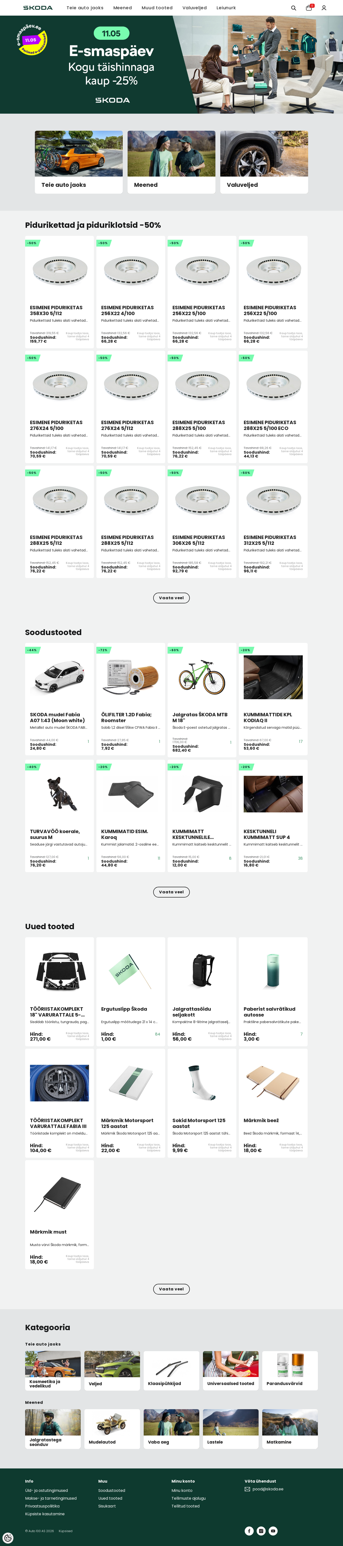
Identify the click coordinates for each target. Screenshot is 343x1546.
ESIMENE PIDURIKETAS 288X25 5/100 (198, 425)
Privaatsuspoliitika (42, 1506)
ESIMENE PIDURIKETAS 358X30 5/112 (56, 310)
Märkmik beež (261, 1120)
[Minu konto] (324, 7)
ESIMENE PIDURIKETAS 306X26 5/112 (198, 540)
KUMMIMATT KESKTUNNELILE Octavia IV (191, 834)
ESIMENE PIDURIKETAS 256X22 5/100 (198, 310)
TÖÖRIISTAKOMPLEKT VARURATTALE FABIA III (58, 1123)
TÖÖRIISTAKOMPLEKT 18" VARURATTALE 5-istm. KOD (56, 1012)
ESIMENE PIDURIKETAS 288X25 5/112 (56, 540)
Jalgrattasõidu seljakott (191, 1012)
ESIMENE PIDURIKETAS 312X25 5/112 (270, 540)
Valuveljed (242, 185)
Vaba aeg (158, 1442)
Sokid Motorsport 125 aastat (198, 1123)
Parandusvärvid (285, 1383)
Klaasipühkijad (164, 1383)
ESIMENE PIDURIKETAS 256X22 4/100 (127, 310)
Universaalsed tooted (230, 1383)
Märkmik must (48, 1232)
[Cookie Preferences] (7, 1538)
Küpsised (65, 1531)
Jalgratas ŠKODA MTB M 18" (200, 717)
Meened (146, 185)
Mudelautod (102, 1442)
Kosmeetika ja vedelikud (45, 1383)
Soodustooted (111, 1490)
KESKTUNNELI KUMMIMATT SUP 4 (267, 834)
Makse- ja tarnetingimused (51, 1498)
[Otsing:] (294, 7)
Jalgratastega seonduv (45, 1442)
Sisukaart (107, 1506)
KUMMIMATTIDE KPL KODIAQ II (268, 717)
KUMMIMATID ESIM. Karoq (124, 834)
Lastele (215, 1442)
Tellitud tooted (186, 1506)
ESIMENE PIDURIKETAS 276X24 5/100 (56, 425)
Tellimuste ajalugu (189, 1498)
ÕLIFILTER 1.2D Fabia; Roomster (126, 717)
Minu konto (182, 1490)
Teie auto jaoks (63, 185)
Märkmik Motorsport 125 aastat (127, 1123)
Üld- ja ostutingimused (46, 1490)
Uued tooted (110, 1498)
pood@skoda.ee (267, 1489)
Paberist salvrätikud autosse (269, 1012)
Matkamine (279, 1442)
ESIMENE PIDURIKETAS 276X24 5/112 (127, 425)
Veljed (95, 1384)
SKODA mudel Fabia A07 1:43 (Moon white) (57, 717)
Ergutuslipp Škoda (124, 1009)
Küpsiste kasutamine (45, 1514)
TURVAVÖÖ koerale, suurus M (55, 834)
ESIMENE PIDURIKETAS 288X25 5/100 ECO (270, 425)
